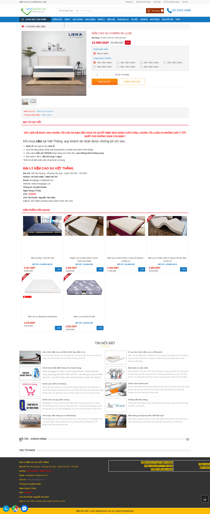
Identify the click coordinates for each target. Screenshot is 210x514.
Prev (21, 440)
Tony (178, 19)
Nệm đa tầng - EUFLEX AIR (42, 258)
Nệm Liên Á (47, 115)
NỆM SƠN (111, 19)
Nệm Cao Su (29, 111)
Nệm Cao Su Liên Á (45, 111)
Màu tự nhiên (102, 53)
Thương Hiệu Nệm (32, 115)
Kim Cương (90, 19)
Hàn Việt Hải (167, 19)
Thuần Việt (58, 25)
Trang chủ (129, 2)
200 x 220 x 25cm (151, 67)
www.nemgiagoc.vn (41, 184)
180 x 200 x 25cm (104, 67)
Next (188, 440)
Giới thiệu (157, 2)
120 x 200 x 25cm (127, 62)
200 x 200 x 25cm (127, 67)
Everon (144, 19)
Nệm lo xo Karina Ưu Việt (84, 316)
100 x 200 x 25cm (104, 62)
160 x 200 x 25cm (174, 62)
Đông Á (101, 19)
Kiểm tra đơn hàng (143, 2)
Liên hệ (185, 2)
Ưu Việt (134, 19)
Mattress (154, 19)
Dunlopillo (123, 19)
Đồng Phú (57, 19)
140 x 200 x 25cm (151, 62)
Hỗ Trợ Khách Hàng (171, 2)
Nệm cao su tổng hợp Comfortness (42, 316)
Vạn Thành (78, 19)
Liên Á (67, 19)
